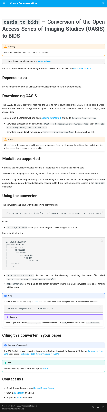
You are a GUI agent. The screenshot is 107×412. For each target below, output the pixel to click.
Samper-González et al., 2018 (47, 354)
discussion (18, 393)
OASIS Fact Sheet (82, 68)
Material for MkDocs (19, 409)
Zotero (45, 368)
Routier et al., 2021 (27, 354)
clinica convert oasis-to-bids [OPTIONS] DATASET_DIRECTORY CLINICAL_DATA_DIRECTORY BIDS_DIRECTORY (54, 213)
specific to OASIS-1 (51, 118)
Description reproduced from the (30, 61)
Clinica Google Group (43, 388)
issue (19, 397)
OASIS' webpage (44, 61)
